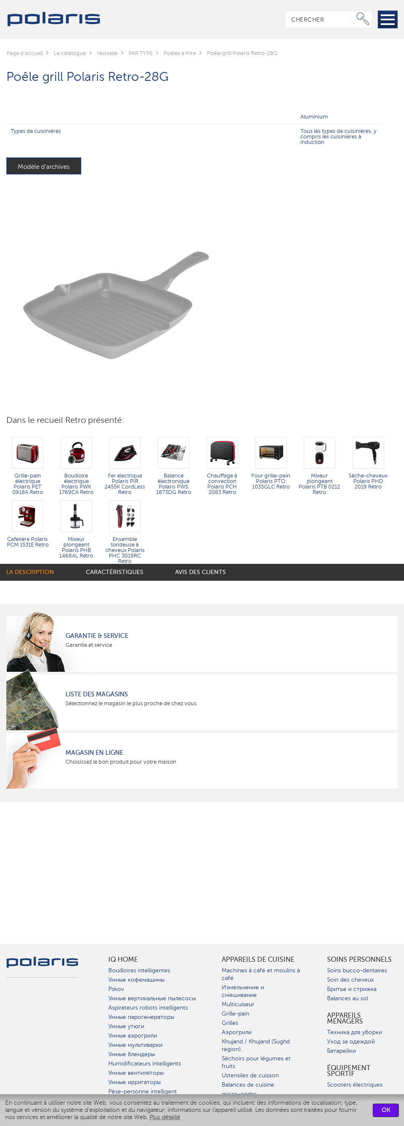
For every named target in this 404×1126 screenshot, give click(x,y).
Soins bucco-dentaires (357, 970)
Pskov (116, 989)
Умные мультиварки (135, 1045)
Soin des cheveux (350, 979)
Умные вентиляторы (136, 1072)
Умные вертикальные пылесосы (152, 998)
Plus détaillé (164, 1117)
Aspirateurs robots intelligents (148, 1007)
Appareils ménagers (345, 1018)
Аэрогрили (237, 1032)
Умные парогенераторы (141, 1017)
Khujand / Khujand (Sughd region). (256, 1045)
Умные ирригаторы (134, 1082)
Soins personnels (359, 960)
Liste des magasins (97, 694)
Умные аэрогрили (132, 1035)
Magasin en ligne (94, 752)
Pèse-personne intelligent (142, 1091)
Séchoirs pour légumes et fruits (256, 1062)
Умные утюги (126, 1026)
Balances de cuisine (248, 1084)
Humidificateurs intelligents (144, 1063)
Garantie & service (97, 636)
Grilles (230, 1023)
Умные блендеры (131, 1054)
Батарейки (341, 1050)
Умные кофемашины (136, 979)
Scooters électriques (354, 1084)
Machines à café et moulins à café (261, 974)
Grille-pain (235, 1013)
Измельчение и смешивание (243, 991)
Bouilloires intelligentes (139, 970)
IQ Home (123, 960)
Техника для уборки (354, 1032)
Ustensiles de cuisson (250, 1075)
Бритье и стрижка (352, 989)
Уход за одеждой (351, 1041)
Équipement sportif (349, 1071)
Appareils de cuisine (258, 960)
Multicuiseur (238, 1004)
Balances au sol (347, 998)
